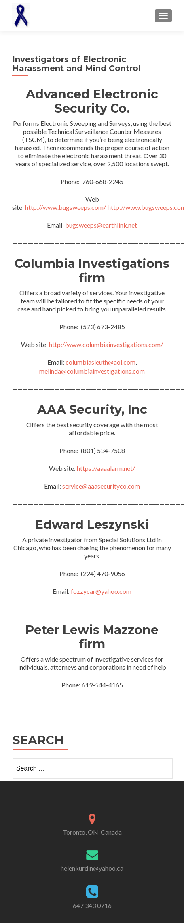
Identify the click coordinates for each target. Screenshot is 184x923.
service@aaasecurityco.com (101, 486)
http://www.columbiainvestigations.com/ (106, 344)
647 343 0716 (92, 905)
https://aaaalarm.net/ (106, 468)
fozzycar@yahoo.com (101, 591)
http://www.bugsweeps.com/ (65, 207)
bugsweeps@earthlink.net (101, 225)
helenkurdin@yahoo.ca (92, 868)
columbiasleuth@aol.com (100, 362)
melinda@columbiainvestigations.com (92, 371)
